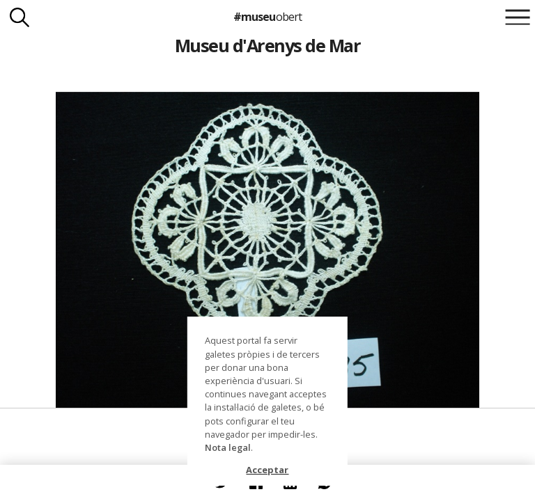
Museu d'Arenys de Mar (267, 45)
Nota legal (228, 447)
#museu (267, 16)
